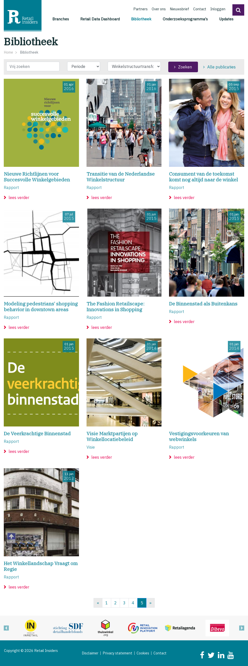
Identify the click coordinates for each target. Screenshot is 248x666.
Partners (140, 9)
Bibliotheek (142, 18)
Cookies (143, 653)
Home (8, 52)
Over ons (159, 9)
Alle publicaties (221, 66)
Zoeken (185, 66)
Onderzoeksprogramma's (185, 18)
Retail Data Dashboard (100, 18)
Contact (199, 9)
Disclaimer (90, 653)
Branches (60, 18)
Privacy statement (117, 653)
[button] (238, 10)
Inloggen (217, 9)
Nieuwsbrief (179, 9)
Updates (226, 18)
